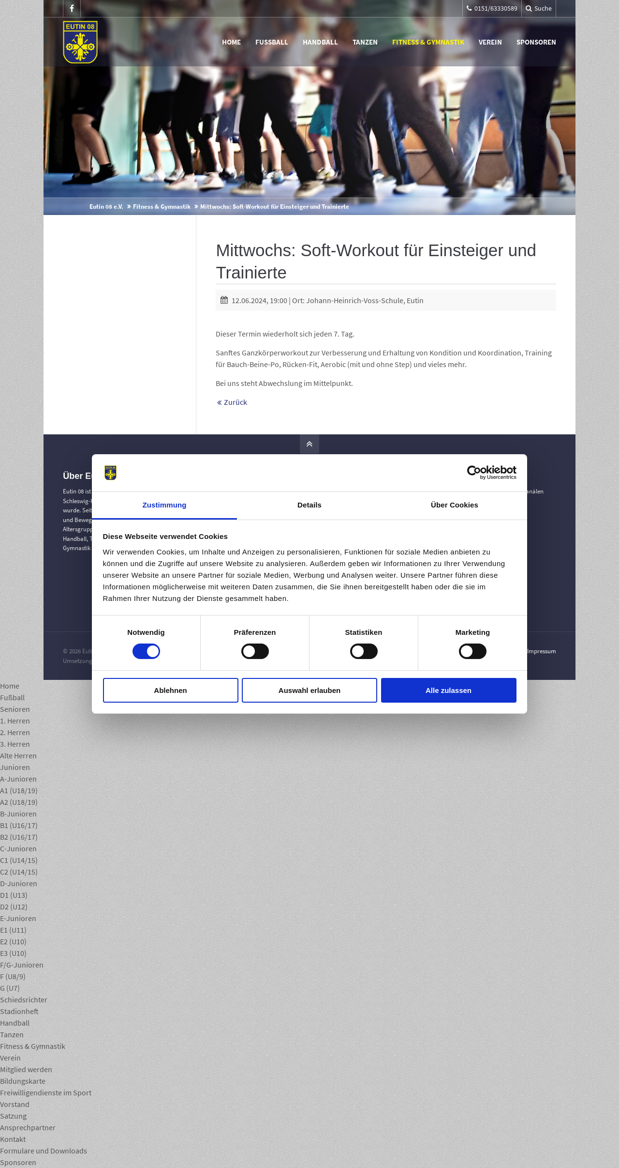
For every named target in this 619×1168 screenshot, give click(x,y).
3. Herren (15, 744)
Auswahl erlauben (309, 690)
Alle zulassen (449, 690)
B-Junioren (18, 813)
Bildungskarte (22, 1081)
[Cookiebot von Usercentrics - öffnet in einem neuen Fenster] (474, 472)
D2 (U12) (14, 906)
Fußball (271, 41)
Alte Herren (18, 755)
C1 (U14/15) (19, 860)
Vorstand (14, 1104)
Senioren (15, 709)
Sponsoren (536, 41)
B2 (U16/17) (19, 837)
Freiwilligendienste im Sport (45, 1092)
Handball (320, 41)
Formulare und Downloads (43, 1150)
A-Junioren (18, 779)
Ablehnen (170, 690)
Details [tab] (309, 505)
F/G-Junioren (22, 964)
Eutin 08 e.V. (106, 206)
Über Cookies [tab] (454, 505)
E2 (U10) (13, 941)
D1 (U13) (14, 895)
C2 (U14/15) (19, 871)
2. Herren (15, 732)
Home (231, 41)
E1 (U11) (13, 930)
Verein (490, 41)
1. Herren (15, 720)
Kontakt (13, 1139)
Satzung (13, 1116)
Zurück (235, 402)
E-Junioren (18, 918)
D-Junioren (18, 883)
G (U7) (10, 988)
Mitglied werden (26, 1069)
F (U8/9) (13, 976)
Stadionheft (19, 1011)
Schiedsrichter (23, 999)
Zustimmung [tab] (165, 505)
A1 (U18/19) (19, 790)
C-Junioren (18, 848)
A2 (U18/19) (19, 802)
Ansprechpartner (28, 1127)
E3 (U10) (13, 953)
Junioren (15, 767)
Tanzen (365, 41)
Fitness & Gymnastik (428, 41)
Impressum (541, 651)
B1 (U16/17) (19, 825)
